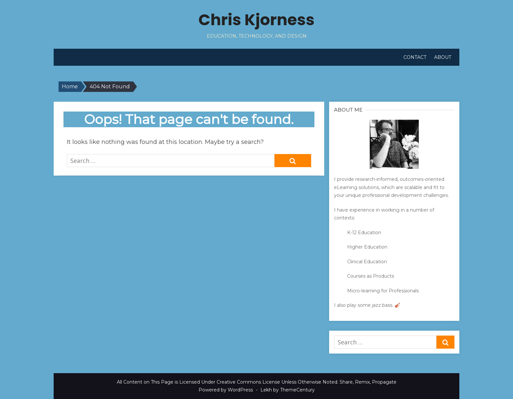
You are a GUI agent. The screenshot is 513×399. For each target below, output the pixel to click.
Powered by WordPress (226, 390)
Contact (414, 57)
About (442, 57)
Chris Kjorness (257, 20)
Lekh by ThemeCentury (287, 390)
